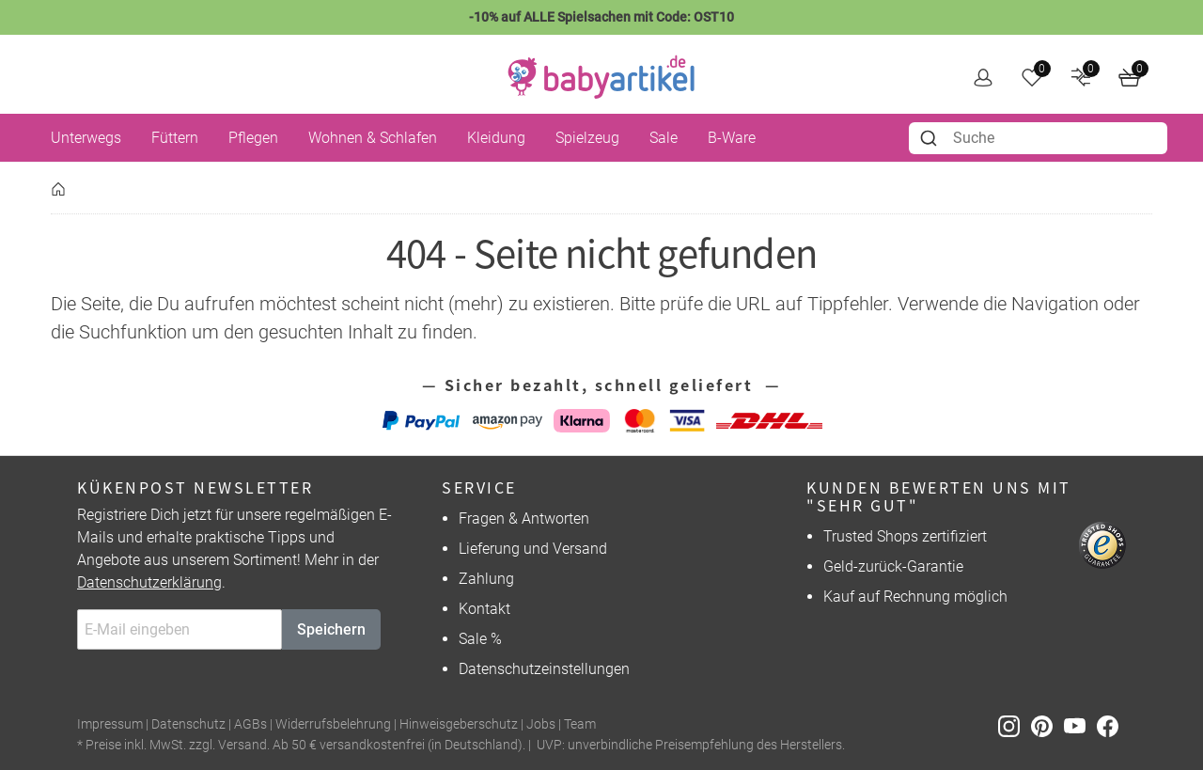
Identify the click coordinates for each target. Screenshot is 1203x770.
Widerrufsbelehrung (333, 724)
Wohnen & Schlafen (372, 138)
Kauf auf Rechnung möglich (915, 596)
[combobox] (1038, 138)
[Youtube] (1080, 725)
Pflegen (253, 138)
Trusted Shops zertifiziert (905, 536)
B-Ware (732, 138)
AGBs (250, 724)
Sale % (480, 639)
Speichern (331, 629)
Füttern (174, 138)
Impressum (110, 724)
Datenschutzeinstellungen (544, 669)
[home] (601, 77)
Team (580, 724)
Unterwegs (86, 138)
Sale (663, 138)
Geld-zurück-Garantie (893, 566)
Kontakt (484, 609)
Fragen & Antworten (524, 518)
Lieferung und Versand (533, 549)
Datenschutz (188, 724)
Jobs (540, 724)
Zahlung (486, 579)
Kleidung (496, 138)
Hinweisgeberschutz (458, 724)
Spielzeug (587, 138)
